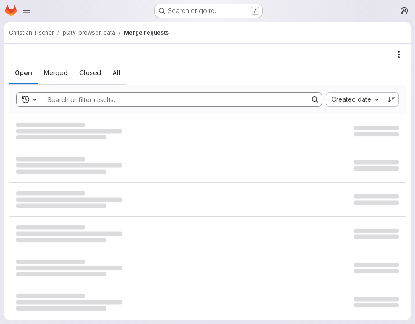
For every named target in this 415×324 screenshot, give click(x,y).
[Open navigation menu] (26, 11)
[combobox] (355, 99)
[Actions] (399, 54)
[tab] (23, 73)
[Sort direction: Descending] (391, 99)
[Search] (170, 99)
